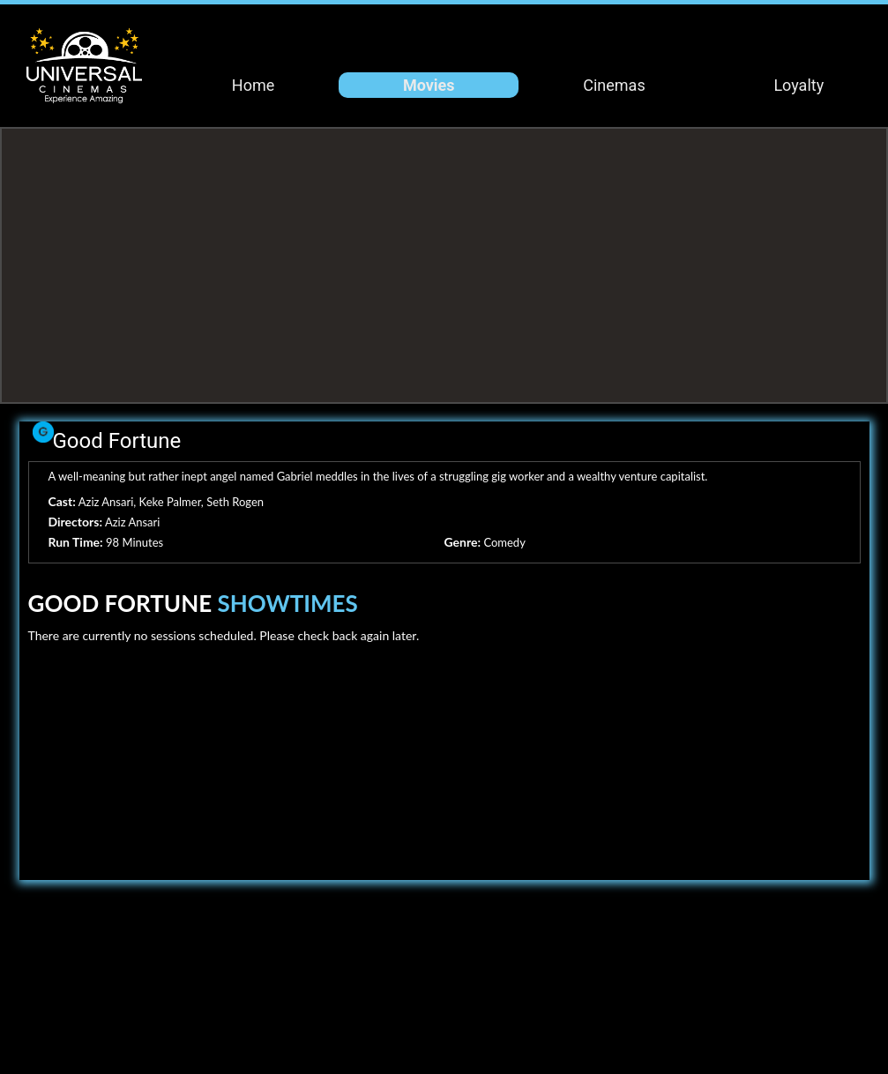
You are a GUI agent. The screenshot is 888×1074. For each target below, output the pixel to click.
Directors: (75, 521)
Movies (429, 85)
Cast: (62, 501)
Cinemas (614, 85)
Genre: (462, 541)
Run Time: (76, 541)
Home (253, 85)
